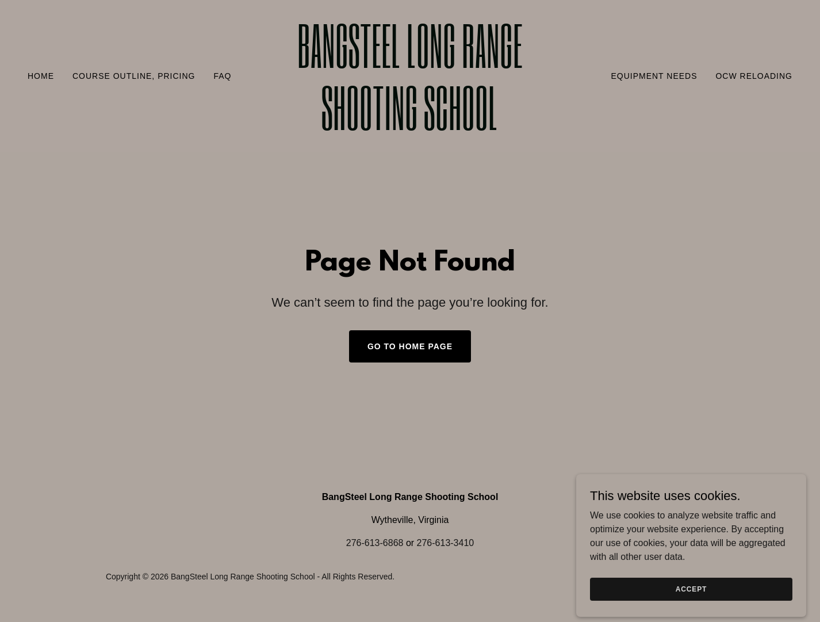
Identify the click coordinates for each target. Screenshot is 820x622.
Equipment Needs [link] (654, 76)
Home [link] (41, 76)
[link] (409, 127)
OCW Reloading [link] (753, 76)
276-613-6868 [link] (375, 543)
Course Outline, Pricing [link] (133, 76)
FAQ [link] (222, 76)
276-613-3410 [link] (445, 543)
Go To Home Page (410, 346)
